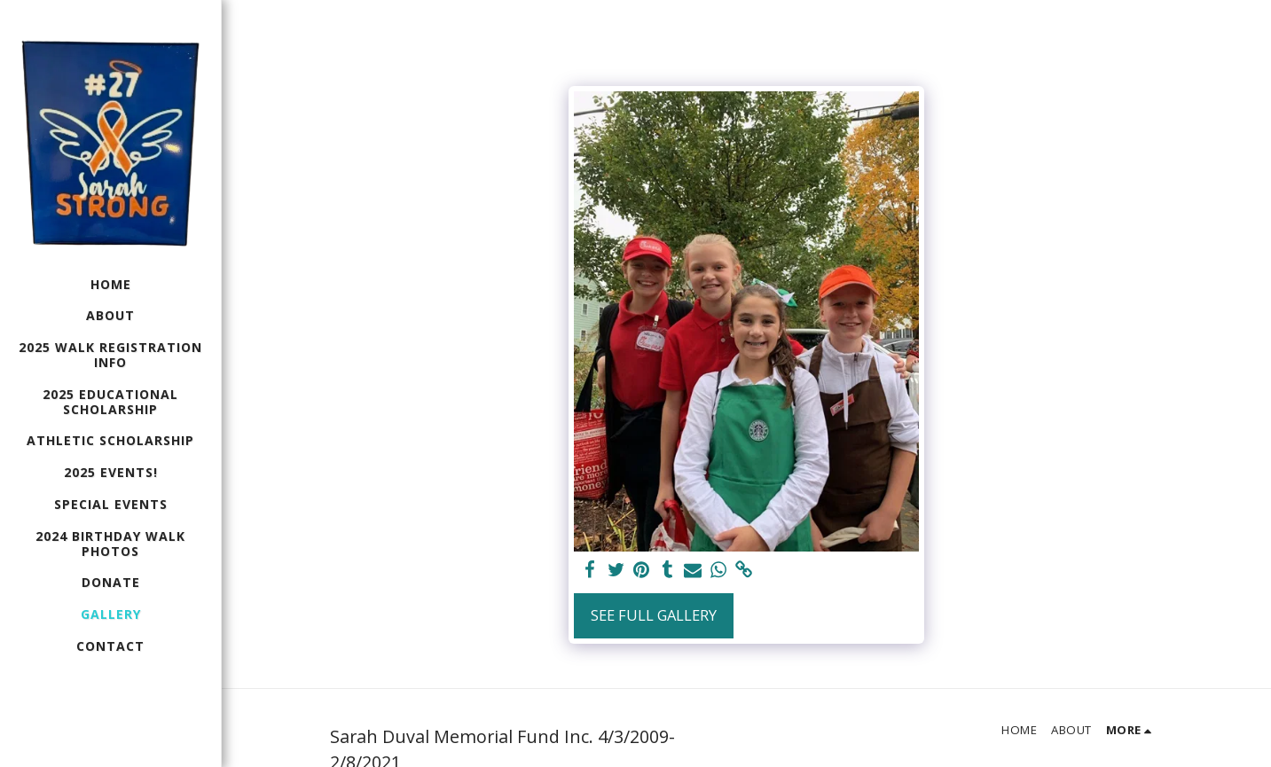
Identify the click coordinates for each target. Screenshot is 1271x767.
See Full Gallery (654, 615)
